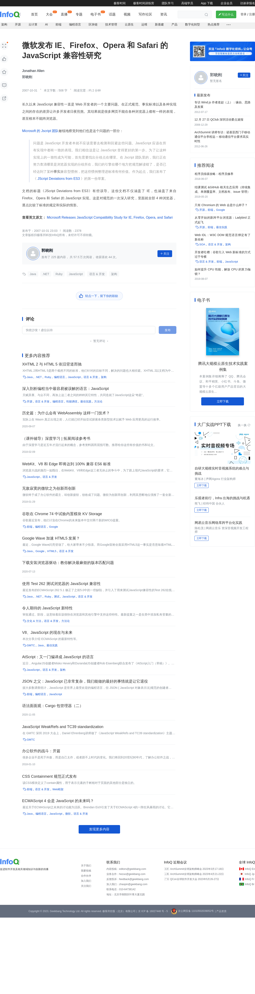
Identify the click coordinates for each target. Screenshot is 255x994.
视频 (127, 14)
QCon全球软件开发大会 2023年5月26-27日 (194, 878)
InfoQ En (250, 868)
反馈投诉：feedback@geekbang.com (127, 878)
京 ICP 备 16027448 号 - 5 (153, 910)
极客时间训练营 (143, 3)
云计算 (32, 23)
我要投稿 (86, 869)
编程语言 (75, 23)
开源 (18, 23)
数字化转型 (192, 23)
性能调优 (71, 400)
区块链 (93, 23)
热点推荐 (214, 23)
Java (33, 273)
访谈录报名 (247, 3)
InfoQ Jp (249, 873)
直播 (64, 14)
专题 (79, 14)
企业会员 (226, 3)
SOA (202, 242)
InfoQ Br (249, 883)
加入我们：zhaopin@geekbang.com (126, 883)
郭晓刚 (27, 76)
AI (46, 23)
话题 (112, 14)
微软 (68, 812)
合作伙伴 (86, 874)
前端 (58, 23)
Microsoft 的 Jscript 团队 (40, 130)
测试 (57, 595)
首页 (34, 14)
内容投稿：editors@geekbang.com (126, 868)
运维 (144, 23)
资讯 (163, 14)
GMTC (31, 644)
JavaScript (76, 273)
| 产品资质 (220, 910)
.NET (45, 273)
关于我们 (86, 864)
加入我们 (86, 880)
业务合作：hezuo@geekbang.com (126, 873)
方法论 (98, 400)
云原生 (129, 23)
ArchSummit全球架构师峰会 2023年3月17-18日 (197, 868)
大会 (49, 14)
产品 (174, 23)
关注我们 (86, 885)
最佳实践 (85, 400)
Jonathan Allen (33, 70)
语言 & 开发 (97, 273)
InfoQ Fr (249, 878)
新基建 (159, 23)
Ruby (58, 273)
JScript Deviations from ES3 (59, 178)
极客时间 (120, 3)
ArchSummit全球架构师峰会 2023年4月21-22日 (197, 873)
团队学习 (168, 3)
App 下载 (207, 3)
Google (53, 525)
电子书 (96, 14)
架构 (4, 23)
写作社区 (145, 14)
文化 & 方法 (34, 620)
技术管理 (111, 23)
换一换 (244, 423)
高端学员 (187, 3)
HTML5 (51, 550)
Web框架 (58, 788)
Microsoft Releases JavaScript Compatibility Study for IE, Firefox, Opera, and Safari (109, 216)
